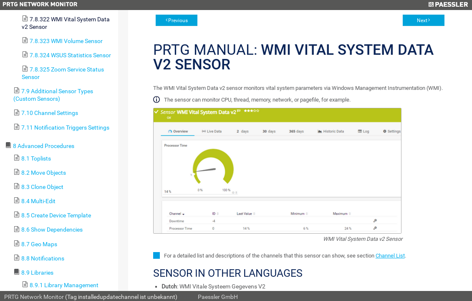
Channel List (390, 256)
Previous (178, 20)
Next (422, 20)
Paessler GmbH (218, 296)
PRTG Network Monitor (34, 296)
